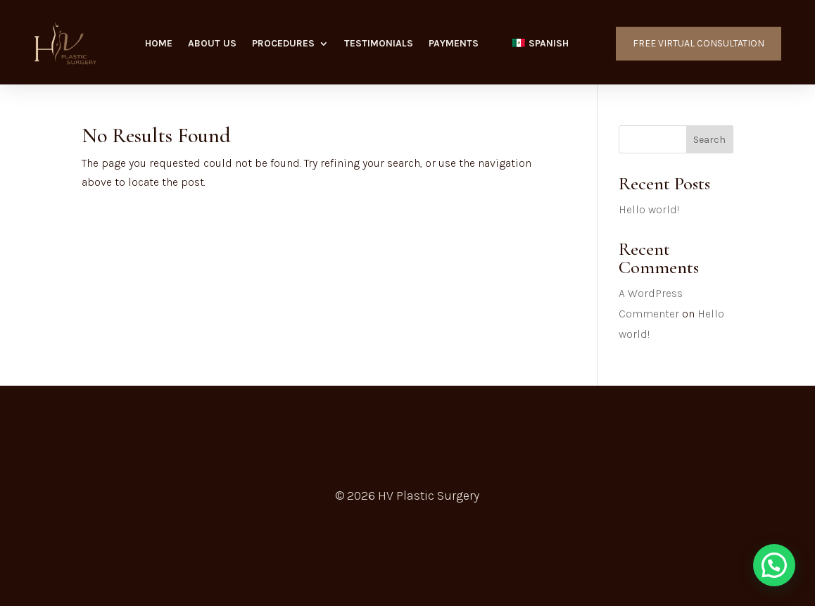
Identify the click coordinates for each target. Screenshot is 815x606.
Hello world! (649, 209)
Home (158, 44)
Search (709, 140)
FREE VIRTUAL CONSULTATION (698, 43)
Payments (454, 44)
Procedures (283, 44)
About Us (212, 44)
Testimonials (378, 44)
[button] (774, 565)
